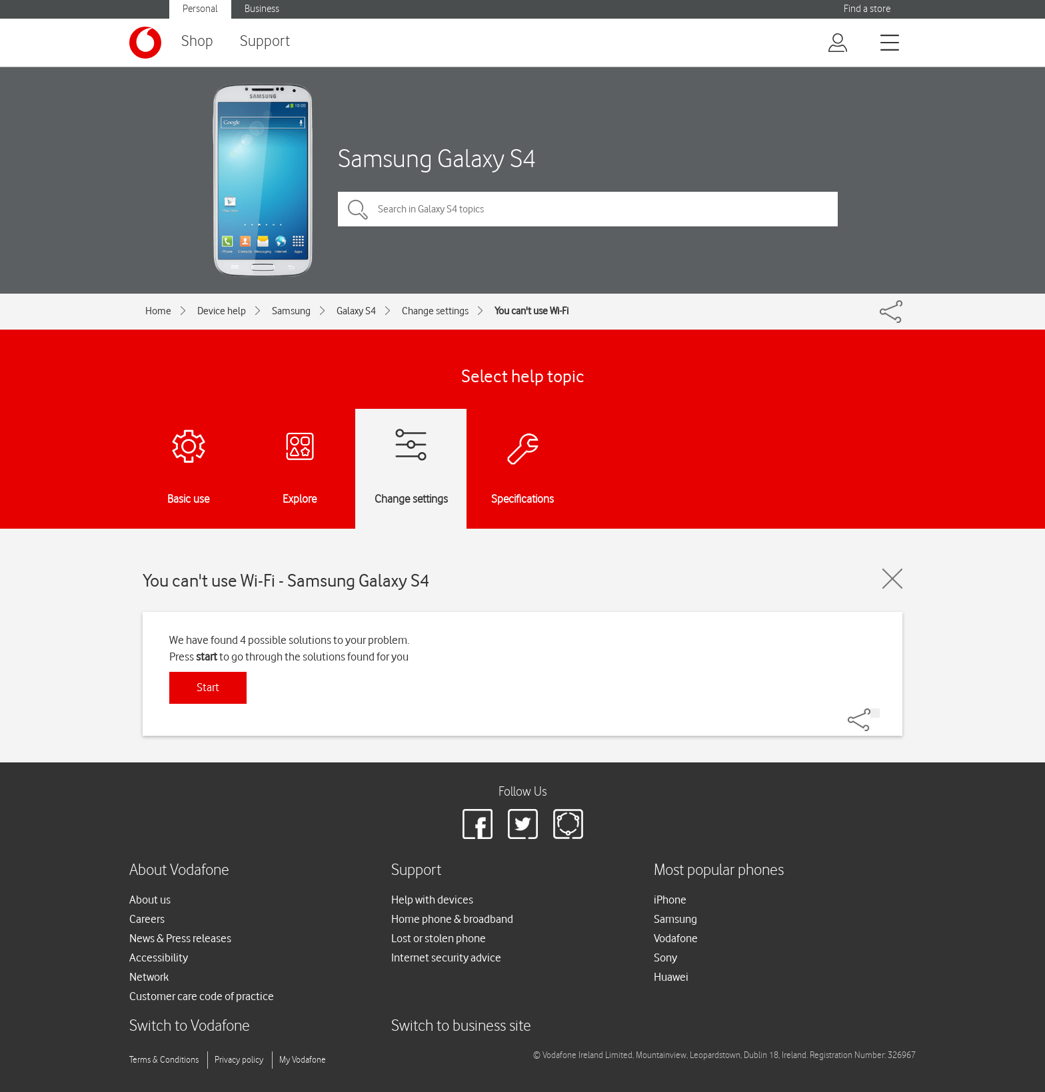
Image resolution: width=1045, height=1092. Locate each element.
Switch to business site (461, 1026)
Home (158, 311)
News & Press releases (180, 938)
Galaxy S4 (356, 311)
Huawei (671, 976)
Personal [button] (200, 9)
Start (208, 687)
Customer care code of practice (201, 996)
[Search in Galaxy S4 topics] (588, 209)
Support (265, 41)
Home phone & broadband (452, 919)
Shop (197, 41)
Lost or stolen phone (438, 938)
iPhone (670, 899)
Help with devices (432, 899)
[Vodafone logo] (145, 43)
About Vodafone (179, 870)
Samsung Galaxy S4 (437, 158)
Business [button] (262, 9)
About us (150, 899)
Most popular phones (719, 870)
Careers (147, 919)
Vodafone (676, 938)
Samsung (291, 311)
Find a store (867, 9)
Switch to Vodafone (189, 1026)
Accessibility (158, 957)
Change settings (435, 311)
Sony (665, 957)
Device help (221, 311)
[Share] (875, 713)
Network (149, 976)
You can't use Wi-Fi (531, 311)
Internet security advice (446, 957)
